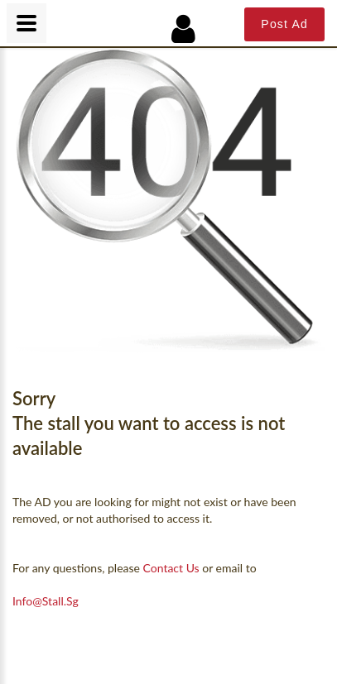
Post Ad (284, 24)
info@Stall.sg (45, 601)
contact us (171, 568)
